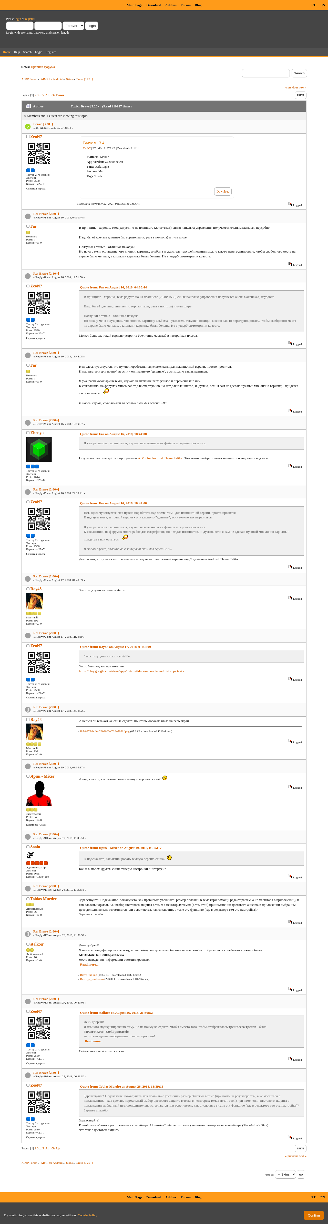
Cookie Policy (87, 1215)
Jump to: (269, 1174)
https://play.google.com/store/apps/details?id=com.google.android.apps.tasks (131, 671)
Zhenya (37, 432)
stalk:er (37, 944)
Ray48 (36, 589)
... (40, 95)
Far (33, 226)
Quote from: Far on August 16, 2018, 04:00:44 (113, 287)
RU (313, 5)
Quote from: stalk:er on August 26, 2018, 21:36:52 (116, 1013)
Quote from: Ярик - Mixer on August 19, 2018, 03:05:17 (120, 848)
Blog (198, 5)
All (47, 95)
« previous (291, 87)
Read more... (89, 964)
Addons (171, 5)
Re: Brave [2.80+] (46, 214)
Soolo (35, 847)
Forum (186, 5)
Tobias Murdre (43, 899)
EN (322, 5)
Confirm (314, 1215)
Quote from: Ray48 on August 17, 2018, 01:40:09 (115, 647)
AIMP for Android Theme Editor (160, 458)
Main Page (134, 5)
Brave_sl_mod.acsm (92, 978)
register (29, 19)
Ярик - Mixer (42, 776)
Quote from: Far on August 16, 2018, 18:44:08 (113, 434)
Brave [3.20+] (43, 124)
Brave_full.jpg (88, 974)
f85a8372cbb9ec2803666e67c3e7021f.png (104, 731)
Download (153, 5)
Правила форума (43, 67)
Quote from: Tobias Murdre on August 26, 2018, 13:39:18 (121, 1086)
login (18, 19)
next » (302, 87)
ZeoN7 (36, 136)
